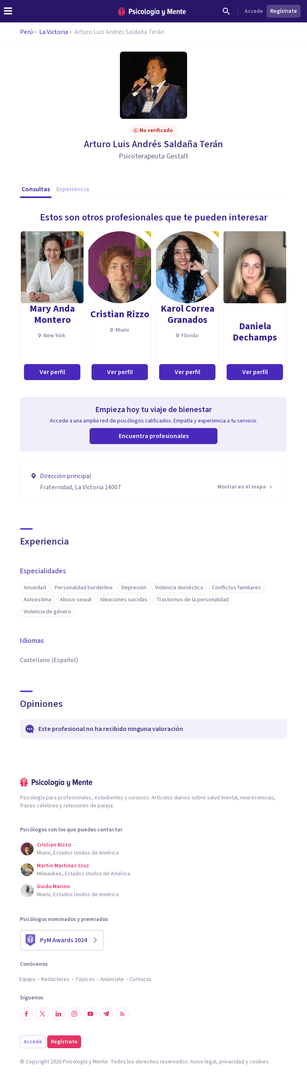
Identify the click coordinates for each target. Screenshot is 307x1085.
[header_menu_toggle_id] (8, 11)
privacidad (231, 1062)
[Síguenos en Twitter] (42, 1013)
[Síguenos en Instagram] (74, 1013)
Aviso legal (203, 1062)
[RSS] (122, 1013)
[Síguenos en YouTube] (90, 1013)
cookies (259, 1062)
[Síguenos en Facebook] (26, 1013)
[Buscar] (226, 11)
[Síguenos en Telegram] (106, 1013)
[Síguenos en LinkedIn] (58, 1013)
